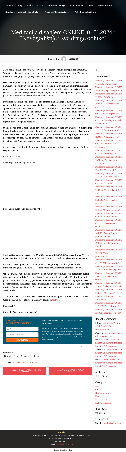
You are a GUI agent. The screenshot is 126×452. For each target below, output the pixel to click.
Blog (20, 5)
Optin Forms (87, 347)
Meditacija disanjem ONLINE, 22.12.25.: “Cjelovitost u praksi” (108, 200)
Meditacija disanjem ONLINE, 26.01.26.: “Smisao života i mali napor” (108, 160)
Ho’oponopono (76, 5)
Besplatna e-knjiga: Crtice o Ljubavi (22, 12)
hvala (90, 5)
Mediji (29, 5)
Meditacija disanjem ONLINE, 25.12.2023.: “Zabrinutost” (25, 371)
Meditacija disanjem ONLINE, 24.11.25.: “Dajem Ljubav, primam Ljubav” (108, 233)
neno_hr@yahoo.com (112, 423)
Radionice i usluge (56, 5)
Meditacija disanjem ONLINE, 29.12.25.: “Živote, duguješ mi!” (108, 190)
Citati (40, 5)
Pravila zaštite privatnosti (57, 12)
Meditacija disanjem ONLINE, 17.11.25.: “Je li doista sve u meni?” (108, 243)
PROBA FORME (104, 5)
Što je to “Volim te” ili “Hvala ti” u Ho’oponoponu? (107, 326)
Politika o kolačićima (85, 12)
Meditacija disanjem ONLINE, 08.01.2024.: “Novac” (71, 371)
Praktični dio (17, 362)
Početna (9, 5)
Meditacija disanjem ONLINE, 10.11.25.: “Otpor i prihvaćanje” (108, 253)
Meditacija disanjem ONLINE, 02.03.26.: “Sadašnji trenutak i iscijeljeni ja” (108, 120)
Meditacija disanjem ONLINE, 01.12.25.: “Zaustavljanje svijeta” (108, 223)
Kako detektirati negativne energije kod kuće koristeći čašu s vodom (108, 342)
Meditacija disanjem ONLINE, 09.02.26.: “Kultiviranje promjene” (108, 143)
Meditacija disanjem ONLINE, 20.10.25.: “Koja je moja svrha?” (108, 276)
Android (56, 300)
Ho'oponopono (102, 393)
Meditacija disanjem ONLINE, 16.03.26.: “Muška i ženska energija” (108, 103)
